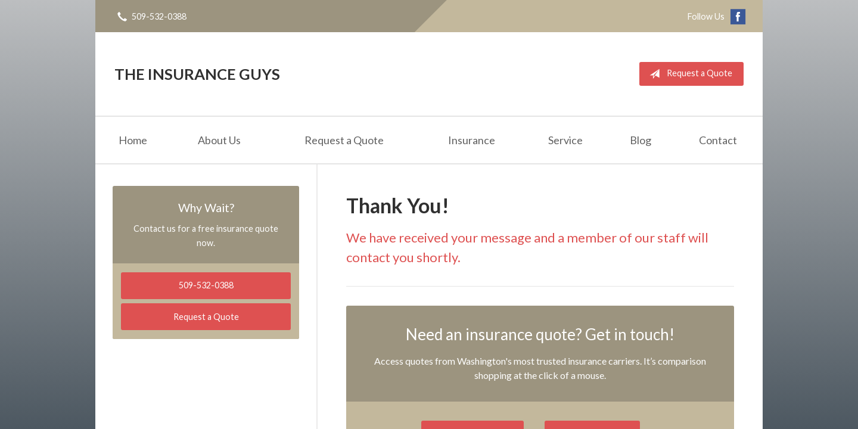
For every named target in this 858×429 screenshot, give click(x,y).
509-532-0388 (206, 285)
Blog (640, 140)
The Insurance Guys (197, 74)
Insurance (471, 140)
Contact (718, 140)
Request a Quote (688, 74)
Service (565, 140)
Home (133, 140)
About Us (219, 140)
